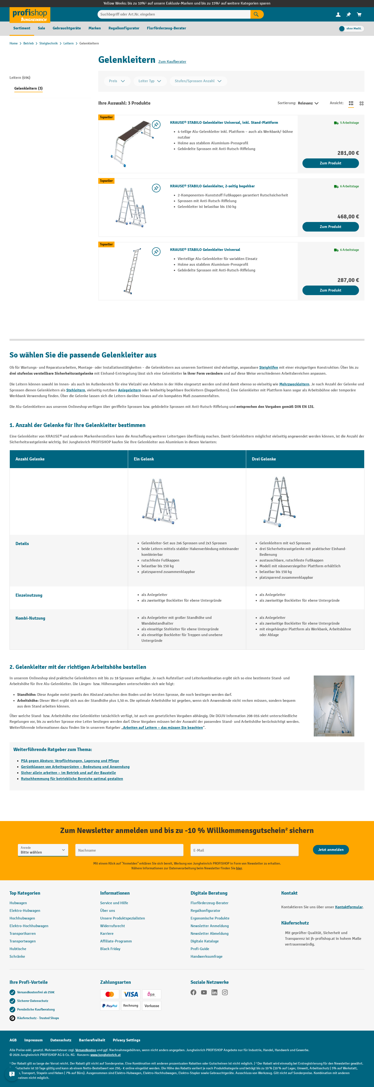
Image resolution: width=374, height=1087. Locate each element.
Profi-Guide (200, 949)
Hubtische (18, 949)
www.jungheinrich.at (105, 1055)
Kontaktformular (349, 907)
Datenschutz (60, 1040)
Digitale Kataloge (205, 941)
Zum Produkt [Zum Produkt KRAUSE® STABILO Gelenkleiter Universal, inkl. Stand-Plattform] (330, 163)
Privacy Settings (126, 1040)
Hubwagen (18, 903)
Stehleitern (75, 390)
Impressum (33, 1040)
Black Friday (110, 949)
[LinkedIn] (214, 993)
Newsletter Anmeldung (210, 926)
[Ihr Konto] (338, 14)
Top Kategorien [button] (25, 893)
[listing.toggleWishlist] (156, 124)
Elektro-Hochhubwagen (29, 926)
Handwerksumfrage (207, 956)
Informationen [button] (115, 893)
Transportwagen (23, 941)
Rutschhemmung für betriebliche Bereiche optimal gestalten (72, 778)
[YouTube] (204, 993)
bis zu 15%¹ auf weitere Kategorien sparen (235, 3)
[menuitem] (338, 14)
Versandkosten (85, 1050)
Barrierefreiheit (92, 1040)
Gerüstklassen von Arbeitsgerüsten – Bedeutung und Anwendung (75, 766)
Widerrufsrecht (112, 926)
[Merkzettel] (348, 14)
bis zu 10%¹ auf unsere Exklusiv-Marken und (164, 3)
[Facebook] (193, 993)
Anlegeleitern (129, 390)
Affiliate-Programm (116, 941)
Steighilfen (268, 367)
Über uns (107, 911)
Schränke (17, 956)
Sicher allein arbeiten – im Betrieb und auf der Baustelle (68, 772)
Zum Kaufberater (172, 61)
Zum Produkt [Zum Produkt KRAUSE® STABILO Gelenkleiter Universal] (330, 290)
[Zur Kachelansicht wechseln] (361, 103)
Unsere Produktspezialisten (122, 918)
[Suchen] (257, 14)
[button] (232, 895)
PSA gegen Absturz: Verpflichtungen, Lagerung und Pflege (70, 760)
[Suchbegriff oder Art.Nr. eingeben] (174, 14)
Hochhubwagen (22, 918)
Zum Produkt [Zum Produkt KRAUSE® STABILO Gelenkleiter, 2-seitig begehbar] (330, 226)
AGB (13, 1040)
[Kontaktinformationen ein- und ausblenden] (12, 1075)
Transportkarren (23, 933)
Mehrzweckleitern (294, 384)
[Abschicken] (331, 849)
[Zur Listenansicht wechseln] (351, 103)
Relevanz (308, 103)
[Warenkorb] (359, 14)
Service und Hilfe (114, 903)
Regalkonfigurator (205, 911)
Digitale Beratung (209, 893)
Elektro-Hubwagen (25, 911)
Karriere (107, 933)
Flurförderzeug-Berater (210, 903)
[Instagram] (225, 993)
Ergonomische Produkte (210, 918)
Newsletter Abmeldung (210, 933)
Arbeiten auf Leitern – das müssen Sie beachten (163, 727)
